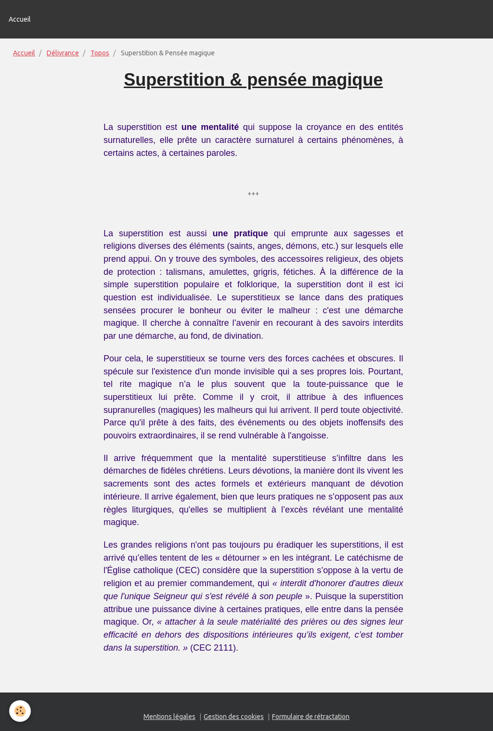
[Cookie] (20, 711)
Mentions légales (169, 716)
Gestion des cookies (234, 716)
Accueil (20, 19)
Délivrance (63, 53)
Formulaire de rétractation (311, 716)
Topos (100, 53)
